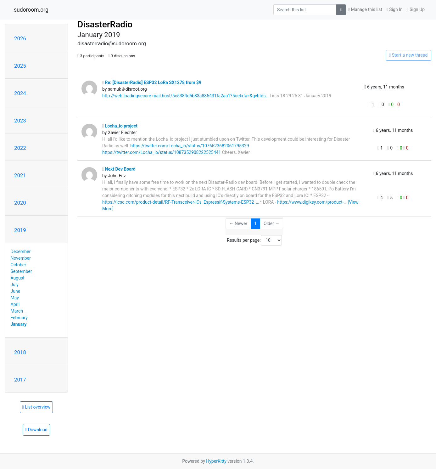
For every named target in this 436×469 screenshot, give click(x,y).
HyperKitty (216, 461)
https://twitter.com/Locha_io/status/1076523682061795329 (189, 145)
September (21, 271)
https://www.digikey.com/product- (310, 202)
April (15, 304)
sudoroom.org (31, 10)
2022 (20, 148)
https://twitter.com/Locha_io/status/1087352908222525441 (161, 152)
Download (36, 429)
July (15, 284)
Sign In (395, 9)
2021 (20, 175)
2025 (20, 66)
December (21, 251)
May (15, 297)
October (18, 264)
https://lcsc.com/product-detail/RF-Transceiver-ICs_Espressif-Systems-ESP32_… (180, 202)
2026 (20, 38)
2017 (20, 379)
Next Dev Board (119, 169)
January (19, 324)
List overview (36, 407)
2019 (20, 230)
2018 (20, 352)
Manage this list (365, 9)
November (21, 258)
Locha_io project (119, 125)
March (17, 311)
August (18, 277)
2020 (20, 203)
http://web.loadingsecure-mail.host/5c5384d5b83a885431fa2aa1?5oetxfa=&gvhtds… (185, 95)
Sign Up (416, 9)
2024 (20, 93)
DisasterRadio (104, 24)
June (15, 291)
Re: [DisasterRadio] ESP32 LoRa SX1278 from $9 (151, 82)
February (19, 317)
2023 (20, 120)
